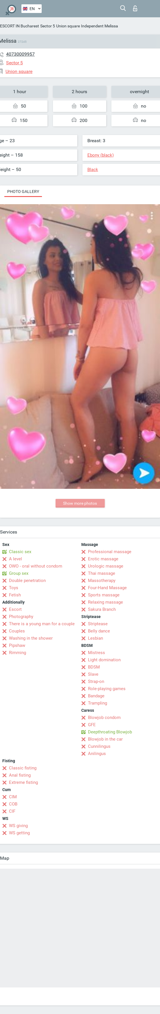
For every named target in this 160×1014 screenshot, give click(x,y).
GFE (92, 724)
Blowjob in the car (105, 739)
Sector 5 (47, 26)
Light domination (104, 659)
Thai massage (101, 573)
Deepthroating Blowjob (110, 732)
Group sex (18, 573)
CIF (12, 811)
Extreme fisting (23, 782)
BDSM (94, 667)
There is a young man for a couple (42, 623)
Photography (21, 616)
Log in (135, 8)
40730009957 (20, 54)
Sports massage (103, 595)
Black (92, 169)
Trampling (97, 703)
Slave (93, 674)
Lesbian (95, 638)
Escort (15, 609)
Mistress (96, 652)
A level (15, 559)
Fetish (15, 595)
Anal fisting (20, 775)
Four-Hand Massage (107, 587)
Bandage (96, 695)
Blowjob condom (104, 717)
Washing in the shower (31, 638)
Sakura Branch (102, 609)
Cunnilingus (99, 746)
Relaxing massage (105, 602)
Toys (13, 587)
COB (13, 804)
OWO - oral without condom (35, 566)
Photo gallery (23, 191)
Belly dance (99, 631)
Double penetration (27, 580)
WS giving (18, 825)
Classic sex (20, 551)
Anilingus (97, 753)
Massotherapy (101, 580)
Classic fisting (22, 768)
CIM (13, 796)
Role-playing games (107, 688)
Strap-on (96, 681)
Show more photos (80, 503)
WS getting (19, 832)
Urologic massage (105, 566)
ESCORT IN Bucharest (19, 26)
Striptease (98, 623)
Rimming (17, 652)
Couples (17, 631)
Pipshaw (17, 645)
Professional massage (109, 551)
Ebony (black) (100, 155)
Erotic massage (103, 559)
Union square (68, 26)
